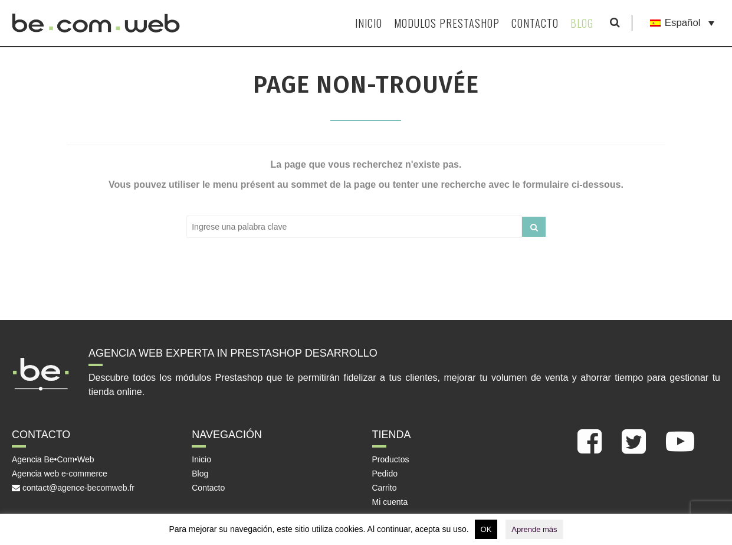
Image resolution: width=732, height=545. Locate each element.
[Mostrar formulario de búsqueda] (615, 23)
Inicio (368, 23)
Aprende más (534, 529)
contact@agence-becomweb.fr (73, 487)
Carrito (384, 487)
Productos (390, 459)
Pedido (385, 473)
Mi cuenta (390, 502)
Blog (581, 23)
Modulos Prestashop (447, 23)
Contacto (535, 23)
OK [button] (486, 529)
